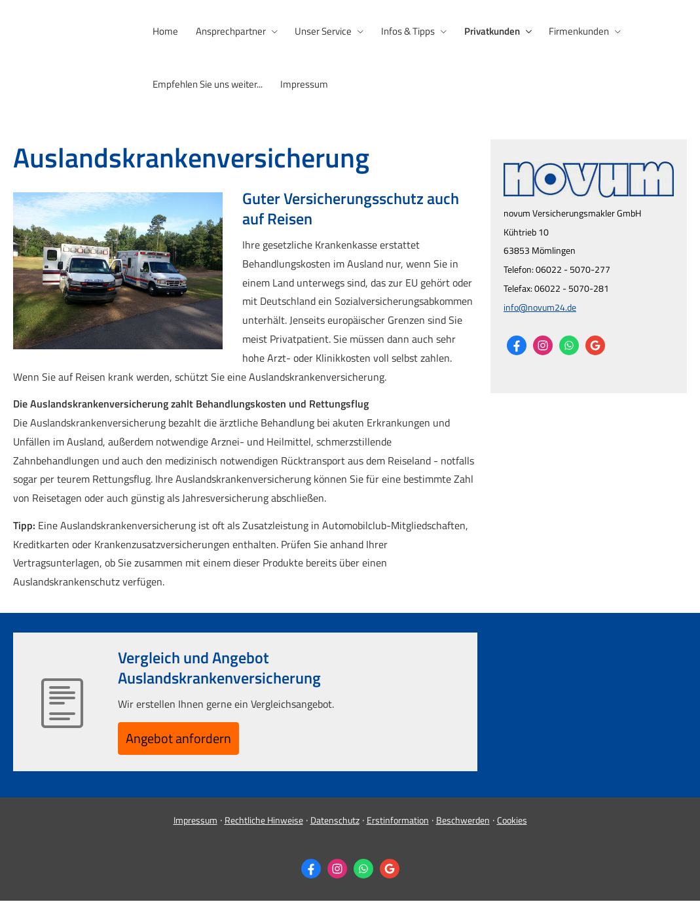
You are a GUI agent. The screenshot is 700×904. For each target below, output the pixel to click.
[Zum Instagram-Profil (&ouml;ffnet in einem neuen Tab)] (543, 343)
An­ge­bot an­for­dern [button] (188, 738)
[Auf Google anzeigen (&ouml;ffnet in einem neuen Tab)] (595, 343)
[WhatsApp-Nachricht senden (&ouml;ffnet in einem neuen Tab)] (569, 343)
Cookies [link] (512, 823)
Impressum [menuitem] (301, 82)
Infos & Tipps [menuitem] (402, 30)
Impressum (195, 823)
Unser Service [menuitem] (319, 30)
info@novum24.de (540, 305)
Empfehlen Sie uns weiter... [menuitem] (207, 82)
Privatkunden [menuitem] (484, 30)
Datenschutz (334, 823)
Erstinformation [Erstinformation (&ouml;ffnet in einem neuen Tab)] (398, 823)
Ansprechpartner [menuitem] (228, 30)
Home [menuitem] (164, 30)
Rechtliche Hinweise (264, 823)
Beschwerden (463, 823)
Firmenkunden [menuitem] (570, 30)
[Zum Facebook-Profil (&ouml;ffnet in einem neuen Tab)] (516, 343)
